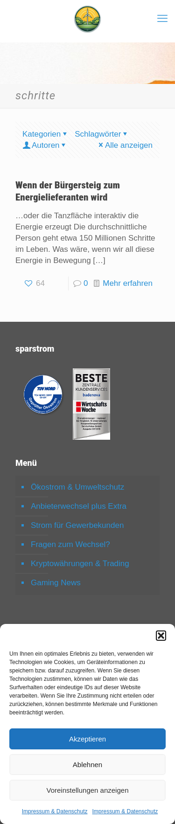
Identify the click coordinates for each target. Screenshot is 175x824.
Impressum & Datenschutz (55, 811)
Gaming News (56, 582)
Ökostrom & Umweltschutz (77, 487)
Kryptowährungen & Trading (80, 563)
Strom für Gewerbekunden (77, 525)
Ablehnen (87, 765)
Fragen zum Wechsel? (70, 544)
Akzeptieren (87, 739)
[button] (161, 635)
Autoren (45, 145)
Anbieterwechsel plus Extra (78, 506)
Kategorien (45, 134)
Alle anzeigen (125, 145)
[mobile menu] (162, 19)
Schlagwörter (102, 134)
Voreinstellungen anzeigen (88, 790)
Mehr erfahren (128, 283)
